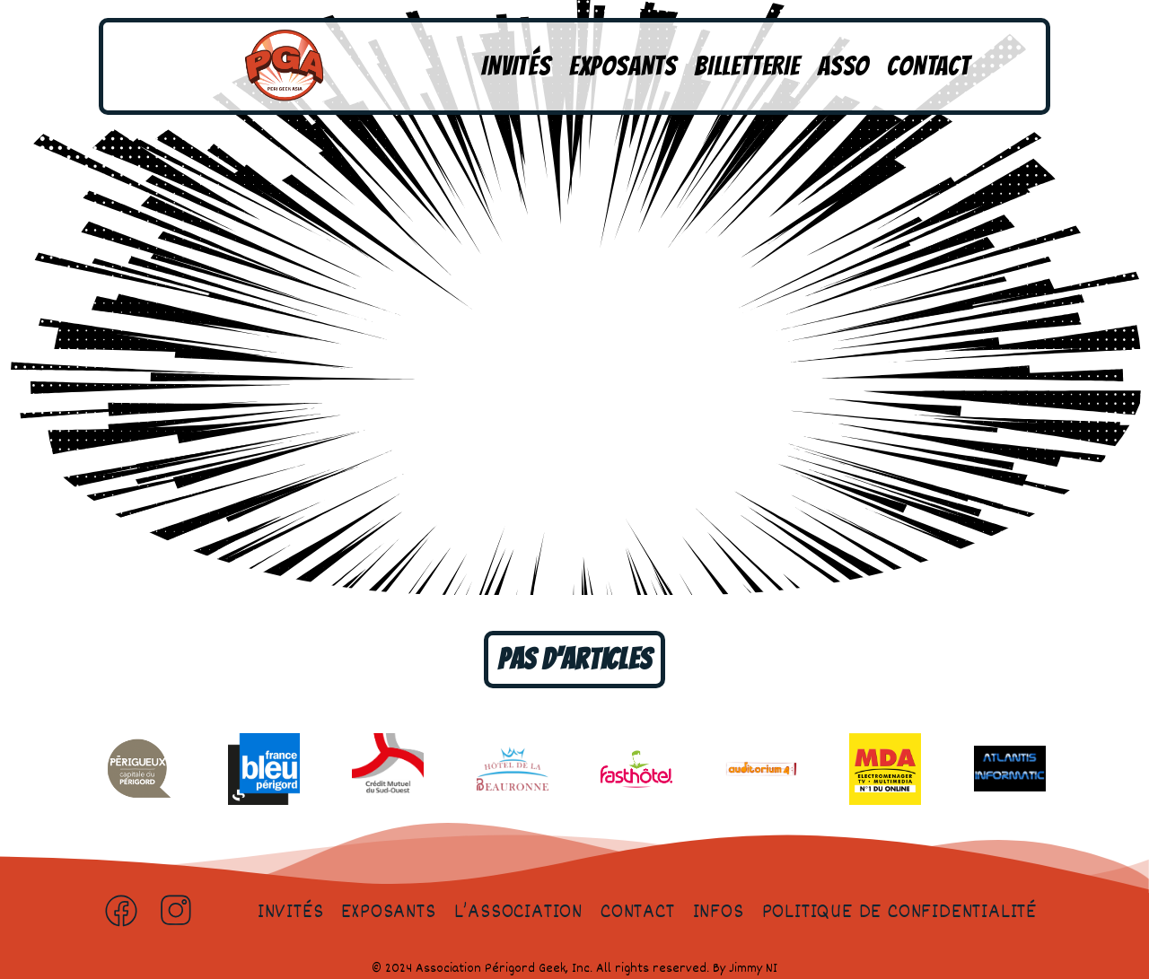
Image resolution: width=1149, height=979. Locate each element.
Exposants (623, 66)
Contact (928, 66)
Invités (516, 66)
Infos (718, 912)
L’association (518, 912)
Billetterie (747, 66)
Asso (843, 66)
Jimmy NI (753, 968)
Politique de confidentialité (899, 912)
